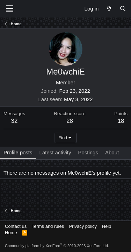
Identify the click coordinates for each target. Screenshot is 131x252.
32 (14, 121)
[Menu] (9, 9)
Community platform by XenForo (57, 246)
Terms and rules (48, 226)
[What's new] (109, 8)
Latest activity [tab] (55, 152)
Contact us (16, 226)
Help (106, 226)
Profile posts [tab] (17, 152)
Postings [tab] (88, 152)
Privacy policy (83, 226)
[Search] (123, 8)
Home (11, 232)
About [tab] (112, 152)
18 (121, 121)
